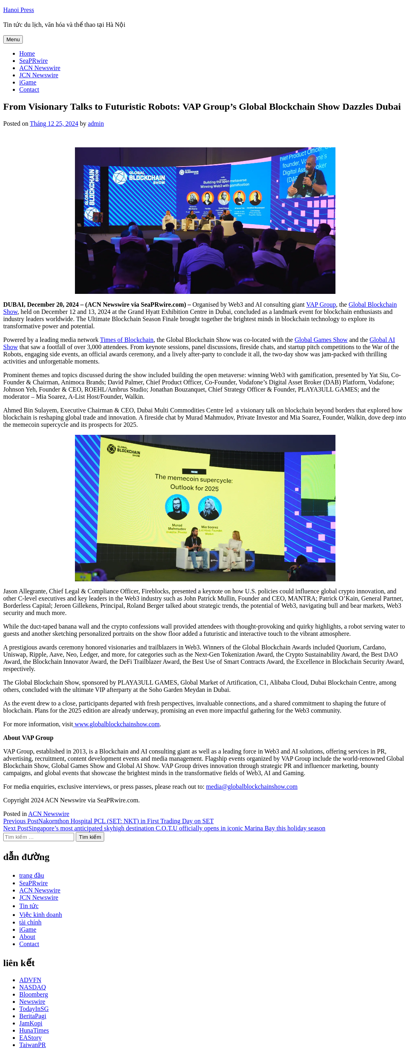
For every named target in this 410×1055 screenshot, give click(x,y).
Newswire (32, 1001)
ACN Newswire (40, 67)
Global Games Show (321, 339)
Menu (13, 39)
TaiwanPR (32, 1044)
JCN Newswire (38, 75)
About (27, 936)
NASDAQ (32, 987)
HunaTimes (34, 1030)
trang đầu (31, 875)
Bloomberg (33, 994)
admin (96, 123)
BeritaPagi (32, 1016)
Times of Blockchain (126, 339)
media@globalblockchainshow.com (251, 786)
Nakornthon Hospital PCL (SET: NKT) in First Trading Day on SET (108, 821)
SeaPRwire (33, 60)
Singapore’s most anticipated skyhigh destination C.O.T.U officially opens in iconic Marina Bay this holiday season (164, 828)
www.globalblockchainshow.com (117, 724)
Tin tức (28, 905)
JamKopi (30, 1023)
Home (27, 53)
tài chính (30, 922)
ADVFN (30, 980)
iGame (27, 82)
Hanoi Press (18, 9)
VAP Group (321, 304)
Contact (29, 89)
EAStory (30, 1037)
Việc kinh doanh (40, 914)
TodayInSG (34, 1008)
